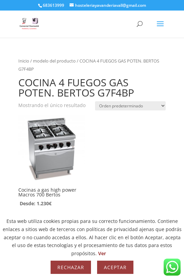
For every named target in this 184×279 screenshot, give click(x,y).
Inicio (23, 61)
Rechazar (70, 267)
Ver (102, 253)
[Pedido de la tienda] (130, 105)
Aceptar (115, 267)
